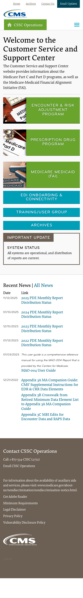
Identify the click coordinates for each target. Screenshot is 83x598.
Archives (31, 4)
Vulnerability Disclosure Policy (24, 522)
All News (43, 285)
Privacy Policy (12, 516)
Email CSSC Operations (19, 466)
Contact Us (47, 4)
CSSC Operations (25, 25)
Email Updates (68, 4)
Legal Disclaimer (14, 509)
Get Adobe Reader (15, 497)
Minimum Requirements (20, 503)
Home (16, 4)
